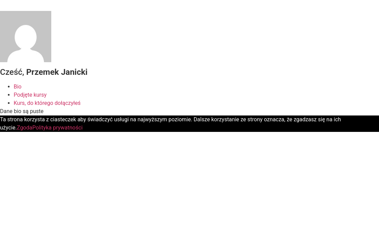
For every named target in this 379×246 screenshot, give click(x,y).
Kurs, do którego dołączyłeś (47, 103)
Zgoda (24, 127)
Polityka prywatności (57, 127)
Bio (18, 86)
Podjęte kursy (30, 95)
